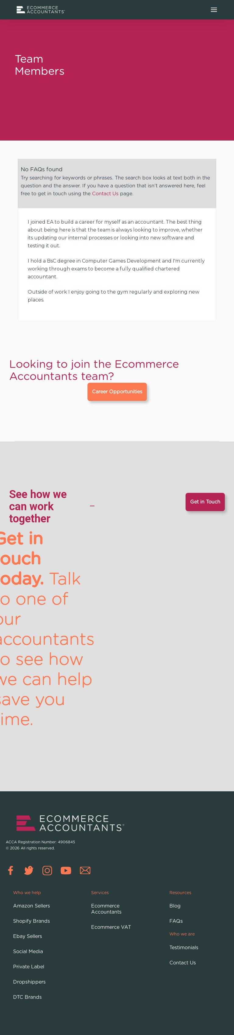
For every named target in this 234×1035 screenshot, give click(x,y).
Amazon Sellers (31, 906)
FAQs (176, 921)
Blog (175, 906)
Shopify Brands (31, 921)
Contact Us (105, 194)
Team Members (40, 64)
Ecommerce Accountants (106, 909)
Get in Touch (205, 502)
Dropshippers (29, 982)
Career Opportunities (117, 391)
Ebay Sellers (27, 936)
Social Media (28, 951)
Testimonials (183, 947)
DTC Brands (27, 997)
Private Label (28, 966)
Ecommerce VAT (111, 927)
